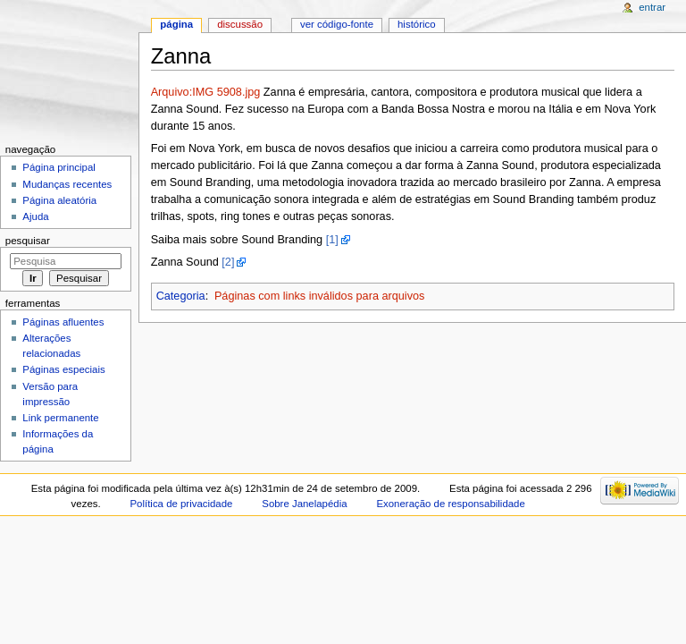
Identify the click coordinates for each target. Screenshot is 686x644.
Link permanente (60, 417)
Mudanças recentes (67, 184)
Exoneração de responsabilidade (450, 503)
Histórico (416, 24)
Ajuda (35, 216)
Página (176, 24)
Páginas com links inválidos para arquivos (319, 296)
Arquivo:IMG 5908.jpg (206, 92)
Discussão (240, 24)
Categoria (180, 296)
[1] (332, 239)
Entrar (652, 7)
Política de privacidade (181, 503)
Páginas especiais (63, 369)
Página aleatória (59, 200)
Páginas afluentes (63, 322)
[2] (228, 262)
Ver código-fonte (336, 24)
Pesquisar (27, 240)
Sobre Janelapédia (304, 503)
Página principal (59, 167)
